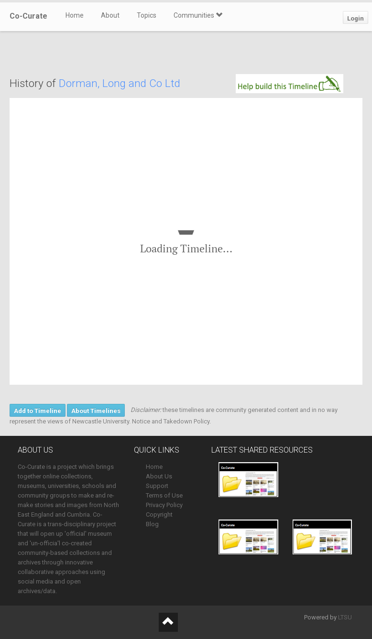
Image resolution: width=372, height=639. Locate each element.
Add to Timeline (37, 410)
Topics (146, 15)
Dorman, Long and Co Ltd (119, 83)
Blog (152, 524)
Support (157, 485)
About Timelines (95, 410)
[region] (186, 241)
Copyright (159, 514)
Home (75, 15)
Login (355, 18)
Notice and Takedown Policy (170, 421)
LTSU (345, 617)
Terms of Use (164, 495)
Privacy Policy (164, 505)
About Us (159, 476)
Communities (198, 15)
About (110, 15)
